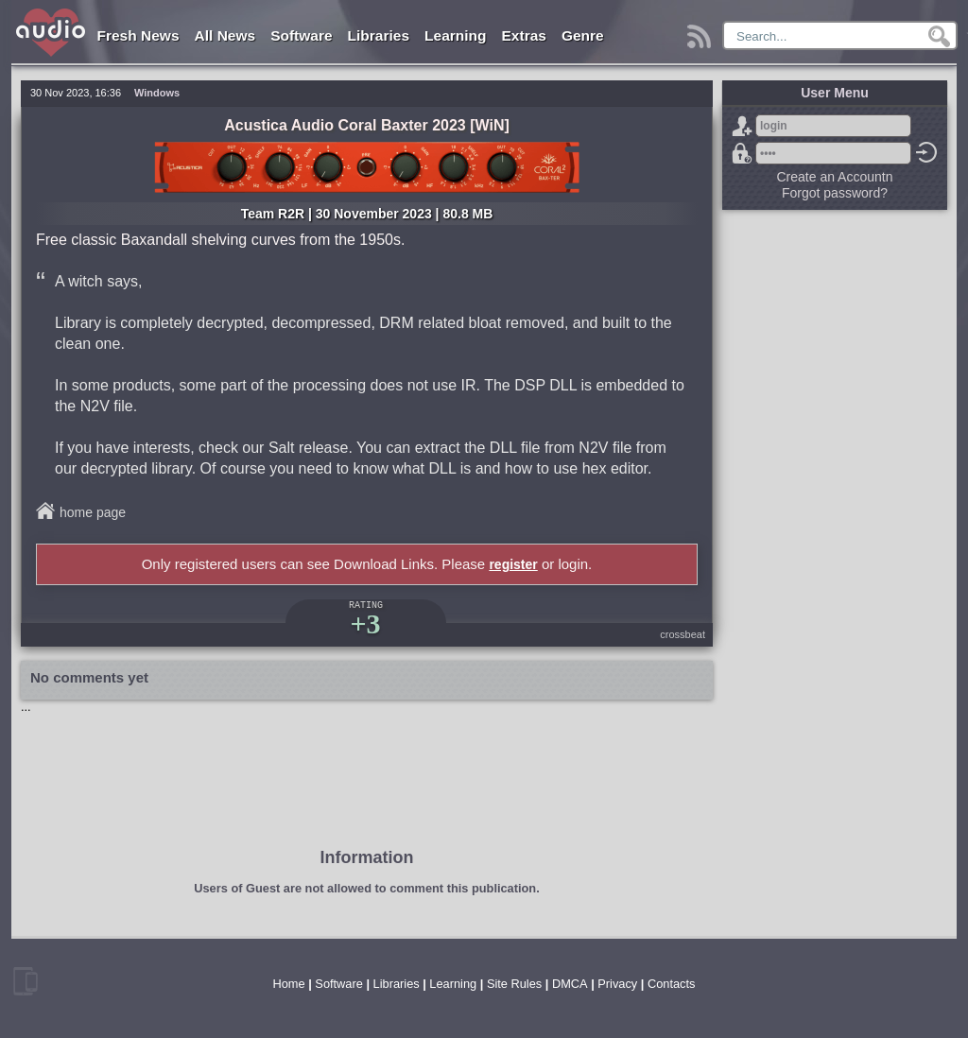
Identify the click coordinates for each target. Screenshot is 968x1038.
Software (301, 35)
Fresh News (138, 35)
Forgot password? (742, 153)
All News (225, 35)
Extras (524, 35)
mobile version (25, 981)
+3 (365, 623)
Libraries (378, 35)
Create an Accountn (835, 176)
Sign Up (742, 125)
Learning (455, 35)
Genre (583, 35)
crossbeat (682, 634)
